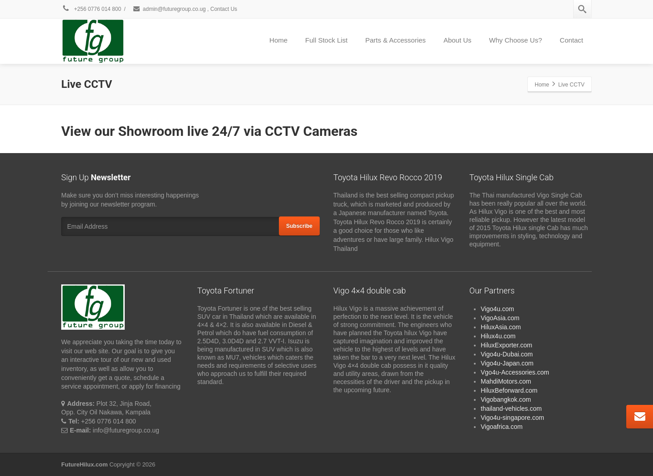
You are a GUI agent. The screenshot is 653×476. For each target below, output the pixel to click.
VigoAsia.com (500, 318)
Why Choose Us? (515, 40)
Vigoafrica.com (501, 426)
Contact (571, 40)
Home (278, 40)
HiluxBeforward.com (509, 390)
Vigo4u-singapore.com (512, 417)
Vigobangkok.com (506, 399)
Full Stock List (326, 40)
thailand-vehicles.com (512, 408)
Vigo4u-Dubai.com (507, 354)
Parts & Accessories (395, 40)
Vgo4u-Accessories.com (515, 372)
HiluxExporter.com (506, 345)
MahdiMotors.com (506, 381)
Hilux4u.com (498, 336)
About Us (457, 40)
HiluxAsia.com (501, 327)
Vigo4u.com (497, 309)
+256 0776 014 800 (91, 9)
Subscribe (299, 226)
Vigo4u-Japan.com (507, 363)
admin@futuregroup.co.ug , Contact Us (184, 9)
